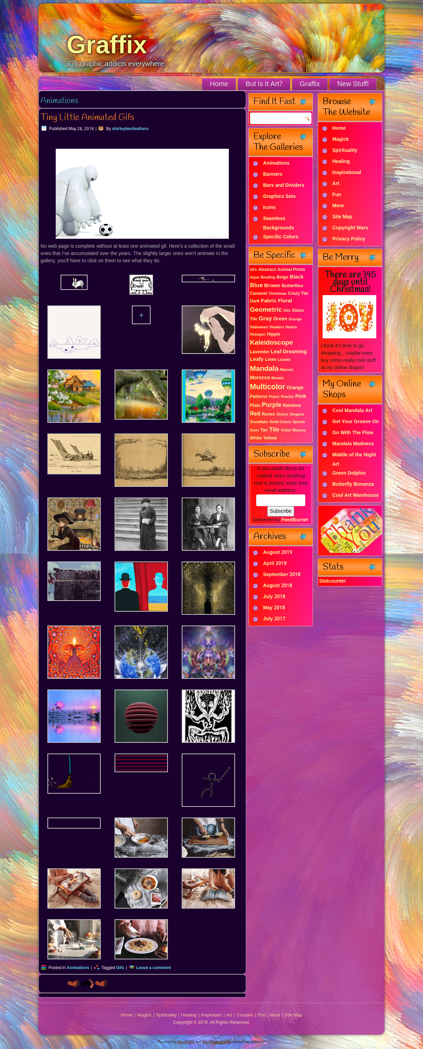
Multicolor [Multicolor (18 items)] (267, 387)
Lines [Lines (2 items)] (270, 359)
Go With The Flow (352, 433)
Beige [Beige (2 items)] (282, 277)
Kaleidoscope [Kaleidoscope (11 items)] (271, 342)
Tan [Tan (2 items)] (264, 430)
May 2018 (274, 608)
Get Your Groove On (355, 422)
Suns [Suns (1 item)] (254, 430)
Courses (244, 1015)
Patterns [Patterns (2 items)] (258, 396)
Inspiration (211, 1015)
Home (219, 84)
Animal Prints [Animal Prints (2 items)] (291, 269)
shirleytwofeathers (130, 129)
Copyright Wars (350, 228)
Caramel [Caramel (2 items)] (258, 293)
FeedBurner (295, 520)
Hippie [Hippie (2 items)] (273, 334)
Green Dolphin (349, 473)
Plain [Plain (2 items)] (255, 405)
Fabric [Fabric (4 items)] (269, 301)
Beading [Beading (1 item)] (268, 277)
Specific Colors (280, 237)
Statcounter (332, 581)
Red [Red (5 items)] (255, 414)
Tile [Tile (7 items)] (274, 430)
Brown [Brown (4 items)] (272, 285)
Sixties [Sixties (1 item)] (282, 414)
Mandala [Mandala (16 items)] (264, 369)
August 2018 (277, 586)
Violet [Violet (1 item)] (286, 430)
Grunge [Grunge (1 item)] (295, 319)
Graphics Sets (279, 197)
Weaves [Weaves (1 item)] (299, 430)
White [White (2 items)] (256, 438)
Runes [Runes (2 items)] (268, 414)
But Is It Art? (263, 84)
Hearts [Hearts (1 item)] (291, 327)
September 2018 (281, 575)
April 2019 (275, 563)
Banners (272, 175)
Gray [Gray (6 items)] (265, 319)
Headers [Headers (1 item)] (277, 327)
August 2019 (277, 552)
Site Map (342, 217)
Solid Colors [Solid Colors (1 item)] (280, 422)
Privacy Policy (348, 239)
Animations (78, 968)
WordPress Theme (216, 1042)
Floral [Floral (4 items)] (285, 301)
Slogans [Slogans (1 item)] (297, 414)
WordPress (185, 1042)
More (338, 206)
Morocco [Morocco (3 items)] (260, 378)
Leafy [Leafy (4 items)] (256, 359)
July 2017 (274, 619)
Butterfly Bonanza (353, 485)
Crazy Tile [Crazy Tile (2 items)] (298, 293)
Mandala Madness (353, 444)
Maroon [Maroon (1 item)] (286, 370)
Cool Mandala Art (352, 411)
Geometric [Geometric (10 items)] (266, 310)
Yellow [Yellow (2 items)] (270, 438)
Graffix (106, 44)
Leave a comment (153, 968)
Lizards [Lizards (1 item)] (284, 360)
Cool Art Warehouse (355, 496)
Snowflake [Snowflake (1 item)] (259, 422)
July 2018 (274, 597)
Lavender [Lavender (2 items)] (259, 352)
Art (335, 184)
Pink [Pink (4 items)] (300, 396)
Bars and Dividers (283, 186)
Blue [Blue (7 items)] (256, 286)
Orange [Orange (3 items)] (295, 388)
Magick (340, 140)
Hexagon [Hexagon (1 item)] (258, 334)
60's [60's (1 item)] (253, 270)
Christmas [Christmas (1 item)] (278, 294)
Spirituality (344, 151)
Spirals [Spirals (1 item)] (299, 422)
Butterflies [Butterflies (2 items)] (292, 286)
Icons (269, 208)
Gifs (120, 968)
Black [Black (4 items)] (297, 277)
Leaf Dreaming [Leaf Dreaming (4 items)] (289, 351)
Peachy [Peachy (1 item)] (287, 397)
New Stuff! (353, 84)
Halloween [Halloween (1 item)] (259, 327)
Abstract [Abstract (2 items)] (267, 269)
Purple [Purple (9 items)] (271, 405)
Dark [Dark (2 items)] (255, 301)
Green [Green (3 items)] (280, 319)
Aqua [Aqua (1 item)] (254, 277)
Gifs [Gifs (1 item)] (287, 311)
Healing (341, 162)
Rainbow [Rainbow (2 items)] (292, 405)
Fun (336, 195)
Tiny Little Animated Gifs (87, 118)
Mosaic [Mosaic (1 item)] (277, 378)
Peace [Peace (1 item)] (274, 397)
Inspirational (346, 173)
